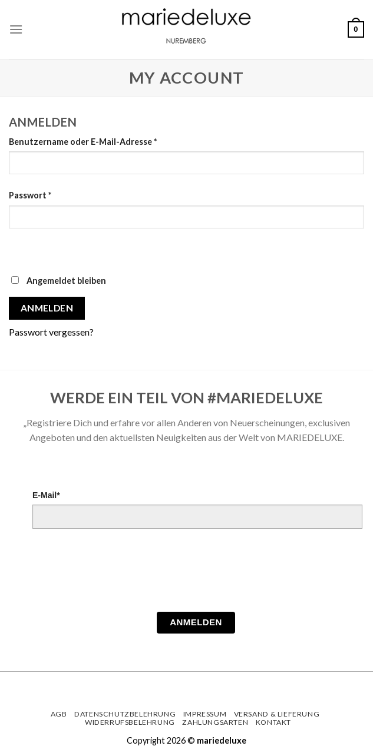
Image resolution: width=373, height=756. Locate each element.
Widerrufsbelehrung (130, 722)
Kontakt (273, 722)
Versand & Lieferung (277, 713)
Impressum (205, 713)
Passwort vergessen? (51, 331)
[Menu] (16, 29)
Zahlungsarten (215, 722)
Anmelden (47, 308)
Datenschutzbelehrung (125, 713)
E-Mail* (46, 495)
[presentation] (122, 573)
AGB (59, 713)
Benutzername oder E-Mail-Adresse (83, 142)
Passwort (30, 195)
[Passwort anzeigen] (20, 248)
